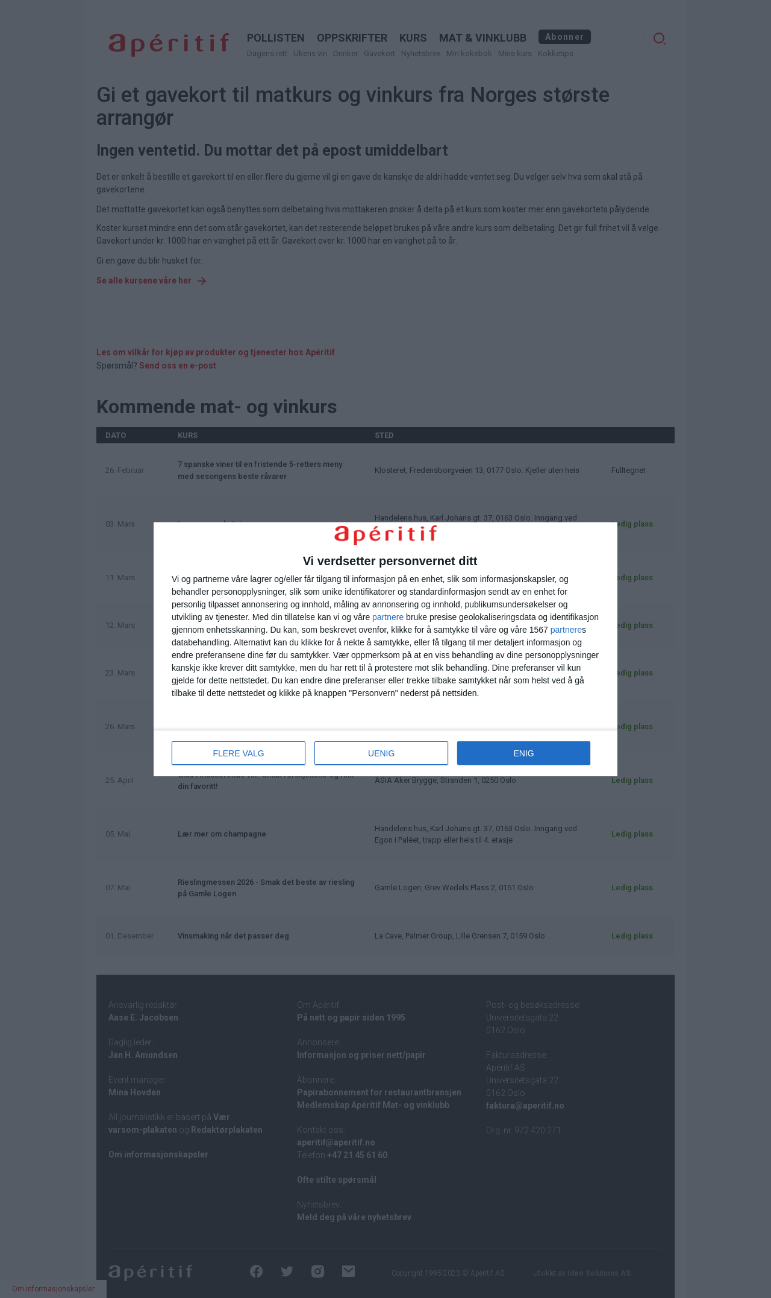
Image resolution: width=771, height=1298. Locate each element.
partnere (388, 617)
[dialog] (385, 649)
